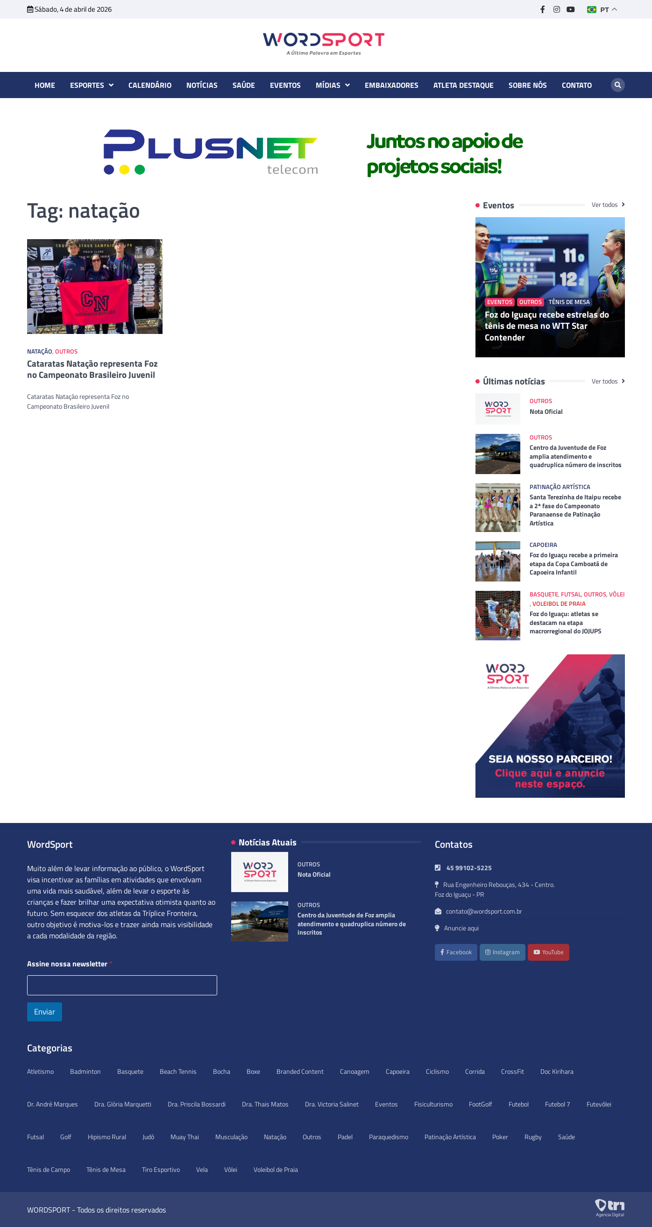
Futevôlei (599, 1104)
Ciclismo (437, 1071)
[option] (326, 152)
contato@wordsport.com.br (478, 911)
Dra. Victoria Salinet (332, 1104)
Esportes (87, 85)
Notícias (202, 85)
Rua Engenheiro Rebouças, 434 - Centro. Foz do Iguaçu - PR (495, 889)
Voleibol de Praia (559, 603)
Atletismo (40, 1071)
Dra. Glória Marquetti (122, 1104)
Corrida (475, 1071)
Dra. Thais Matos (265, 1104)
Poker (500, 1137)
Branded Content (300, 1071)
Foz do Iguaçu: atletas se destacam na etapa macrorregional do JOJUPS (566, 622)
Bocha (221, 1071)
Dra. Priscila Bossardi (197, 1104)
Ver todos (605, 204)
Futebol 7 (557, 1104)
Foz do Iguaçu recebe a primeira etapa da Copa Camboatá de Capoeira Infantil (574, 563)
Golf (65, 1137)
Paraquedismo (388, 1137)
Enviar (44, 1012)
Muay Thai (184, 1137)
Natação (39, 351)
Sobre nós (528, 85)
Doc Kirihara (557, 1071)
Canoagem (354, 1071)
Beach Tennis (178, 1071)
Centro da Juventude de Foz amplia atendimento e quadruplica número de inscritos (576, 456)
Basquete (544, 594)
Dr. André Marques (52, 1104)
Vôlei (617, 594)
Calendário (149, 85)
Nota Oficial (546, 411)
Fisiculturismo (433, 1104)
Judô (148, 1137)
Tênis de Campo (48, 1169)
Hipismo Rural (107, 1137)
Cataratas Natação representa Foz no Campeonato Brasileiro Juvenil (92, 369)
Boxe (253, 1071)
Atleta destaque (463, 85)
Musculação (231, 1137)
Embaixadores (391, 85)
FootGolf (480, 1104)
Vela (202, 1169)
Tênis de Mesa (569, 302)
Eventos (285, 85)
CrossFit (512, 1071)
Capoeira (543, 544)
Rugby (533, 1137)
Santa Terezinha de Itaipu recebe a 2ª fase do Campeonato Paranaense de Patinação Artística (575, 510)
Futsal (571, 594)
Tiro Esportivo (161, 1169)
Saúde (244, 85)
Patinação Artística (560, 486)
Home (45, 85)
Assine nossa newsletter (70, 963)
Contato (577, 85)
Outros (66, 351)
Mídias (328, 85)
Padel (345, 1137)
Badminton (85, 1071)
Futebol (519, 1104)
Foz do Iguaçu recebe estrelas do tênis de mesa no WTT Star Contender (547, 325)
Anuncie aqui (457, 928)
